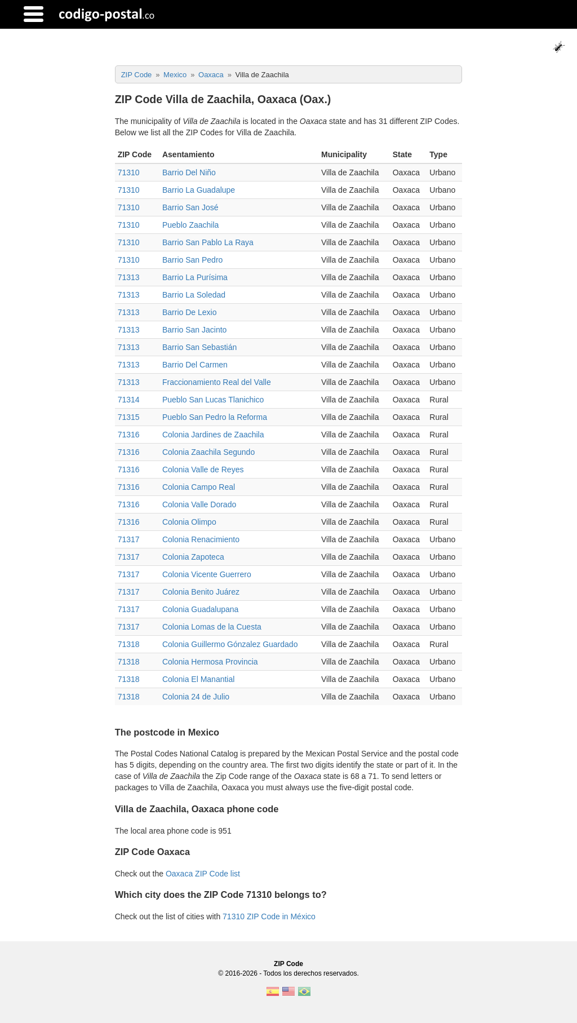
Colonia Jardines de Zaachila (213, 434)
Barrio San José (190, 207)
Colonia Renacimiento (200, 539)
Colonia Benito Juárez (200, 591)
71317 (129, 539)
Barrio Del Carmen (195, 364)
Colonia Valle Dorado (199, 504)
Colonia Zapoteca (193, 556)
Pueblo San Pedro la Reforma (214, 417)
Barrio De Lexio (189, 312)
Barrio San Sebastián (199, 347)
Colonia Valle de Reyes (203, 469)
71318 (129, 644)
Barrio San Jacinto (194, 329)
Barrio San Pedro (192, 259)
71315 (129, 417)
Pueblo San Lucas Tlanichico (213, 399)
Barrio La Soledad (193, 294)
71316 (129, 434)
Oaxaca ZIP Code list (203, 873)
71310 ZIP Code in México (269, 916)
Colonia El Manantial (198, 679)
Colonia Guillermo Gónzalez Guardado (230, 644)
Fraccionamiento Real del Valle (216, 382)
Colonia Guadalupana (200, 609)
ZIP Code (288, 964)
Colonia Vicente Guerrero (206, 574)
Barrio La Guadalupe (198, 189)
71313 (129, 277)
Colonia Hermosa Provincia (210, 661)
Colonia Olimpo (189, 521)
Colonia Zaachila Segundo (208, 452)
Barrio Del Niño (189, 172)
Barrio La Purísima (195, 277)
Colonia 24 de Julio (195, 696)
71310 (129, 172)
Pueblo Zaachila (190, 224)
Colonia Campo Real (198, 486)
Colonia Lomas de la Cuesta (211, 626)
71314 (129, 399)
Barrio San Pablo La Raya (208, 242)
